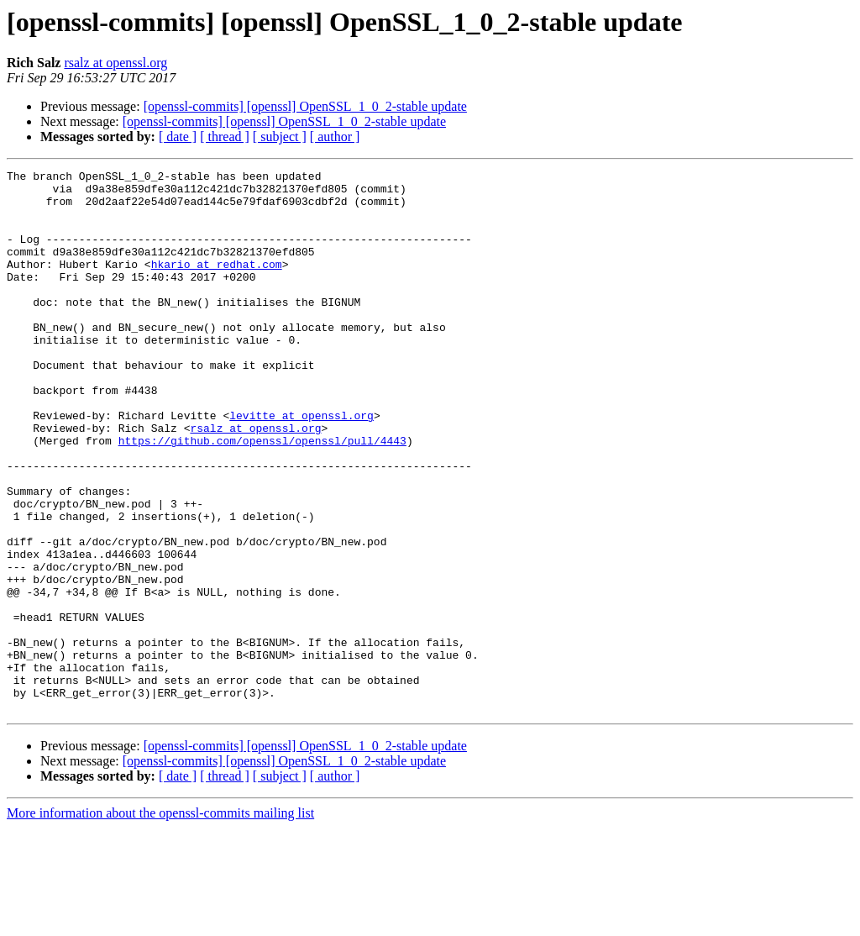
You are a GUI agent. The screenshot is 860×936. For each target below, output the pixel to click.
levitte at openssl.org (301, 465)
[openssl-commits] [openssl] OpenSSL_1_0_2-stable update (305, 106)
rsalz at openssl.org (115, 62)
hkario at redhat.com (216, 284)
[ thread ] (224, 136)
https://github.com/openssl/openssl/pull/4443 (262, 495)
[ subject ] (280, 136)
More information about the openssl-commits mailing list (160, 921)
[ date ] (178, 136)
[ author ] (335, 136)
